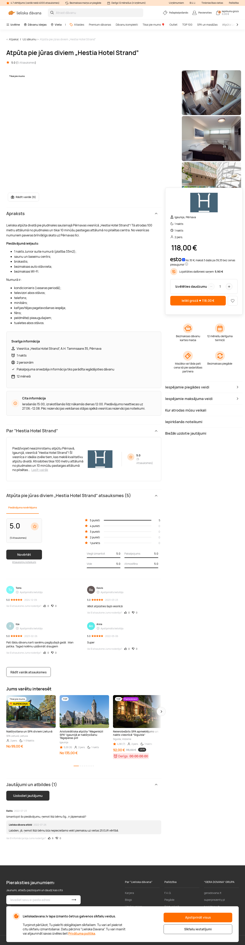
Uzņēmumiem (176, 3)
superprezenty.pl (214, 900)
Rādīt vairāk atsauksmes (28, 672)
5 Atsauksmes (26, 62)
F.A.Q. (167, 893)
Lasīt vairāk (39, 470)
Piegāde (169, 900)
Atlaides (76, 24)
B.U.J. (193, 3)
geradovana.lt (212, 893)
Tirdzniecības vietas (212, 3)
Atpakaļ (13, 39)
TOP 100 (187, 24)
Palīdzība (234, 3)
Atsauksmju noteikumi (24, 562)
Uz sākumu (29, 39)
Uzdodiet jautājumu (28, 796)
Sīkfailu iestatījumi (198, 929)
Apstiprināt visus (198, 917)
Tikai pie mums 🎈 (154, 24)
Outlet (173, 24)
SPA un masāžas (207, 24)
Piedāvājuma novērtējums (22, 507)
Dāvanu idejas (35, 24)
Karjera (129, 893)
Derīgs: (123, 756)
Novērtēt (24, 554)
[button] (161, 711)
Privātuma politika (81, 933)
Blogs (128, 900)
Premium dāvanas (100, 24)
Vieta (56, 24)
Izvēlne (13, 24)
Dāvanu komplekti (127, 24)
